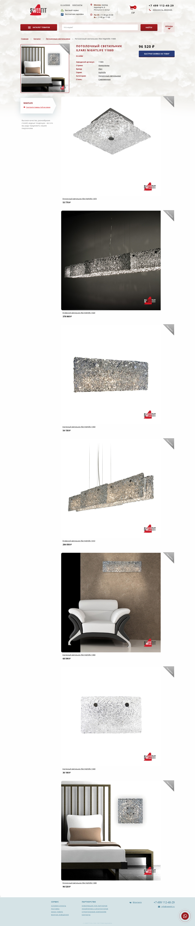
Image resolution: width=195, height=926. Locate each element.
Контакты (77, 5)
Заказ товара (57, 912)
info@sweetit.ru (168, 906)
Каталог (37, 39)
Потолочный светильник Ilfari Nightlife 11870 (79, 199)
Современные (104, 79)
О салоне (65, 5)
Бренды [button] (169, 26)
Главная (24, 39)
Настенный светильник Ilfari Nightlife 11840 (78, 769)
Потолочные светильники (58, 39)
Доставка (55, 909)
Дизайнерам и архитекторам (95, 909)
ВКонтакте (137, 902)
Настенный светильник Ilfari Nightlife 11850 (78, 427)
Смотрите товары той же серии (38, 107)
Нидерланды (103, 65)
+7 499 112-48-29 (161, 5)
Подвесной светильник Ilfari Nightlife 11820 (78, 313)
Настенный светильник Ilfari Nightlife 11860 (78, 655)
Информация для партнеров (94, 906)
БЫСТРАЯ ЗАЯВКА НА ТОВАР (156, 54)
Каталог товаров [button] (41, 27)
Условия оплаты (58, 906)
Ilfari (100, 69)
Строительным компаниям (94, 912)
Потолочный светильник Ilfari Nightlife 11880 (79, 883)
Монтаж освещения (60, 915)
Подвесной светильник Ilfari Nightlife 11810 (78, 541)
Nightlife (102, 72)
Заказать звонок (162, 10)
